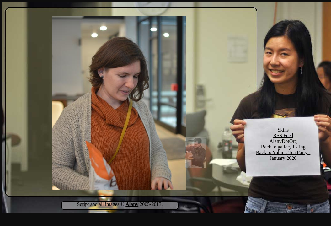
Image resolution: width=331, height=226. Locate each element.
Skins (283, 129)
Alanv (131, 204)
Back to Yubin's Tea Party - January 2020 (283, 155)
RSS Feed (283, 135)
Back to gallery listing (283, 146)
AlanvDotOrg (283, 141)
